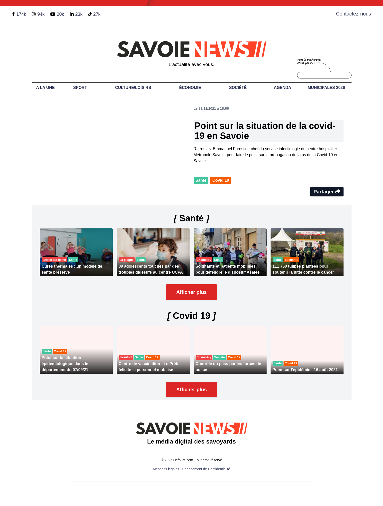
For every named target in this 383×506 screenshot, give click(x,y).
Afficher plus (191, 292)
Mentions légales (166, 469)
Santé (201, 180)
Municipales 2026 (326, 87)
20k (60, 14)
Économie (190, 87)
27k (96, 14)
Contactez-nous (353, 13)
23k (78, 14)
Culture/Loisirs (133, 87)
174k (21, 14)
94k (40, 14)
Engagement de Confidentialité (206, 469)
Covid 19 (220, 180)
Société (238, 87)
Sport (80, 87)
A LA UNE (45, 87)
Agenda (282, 87)
